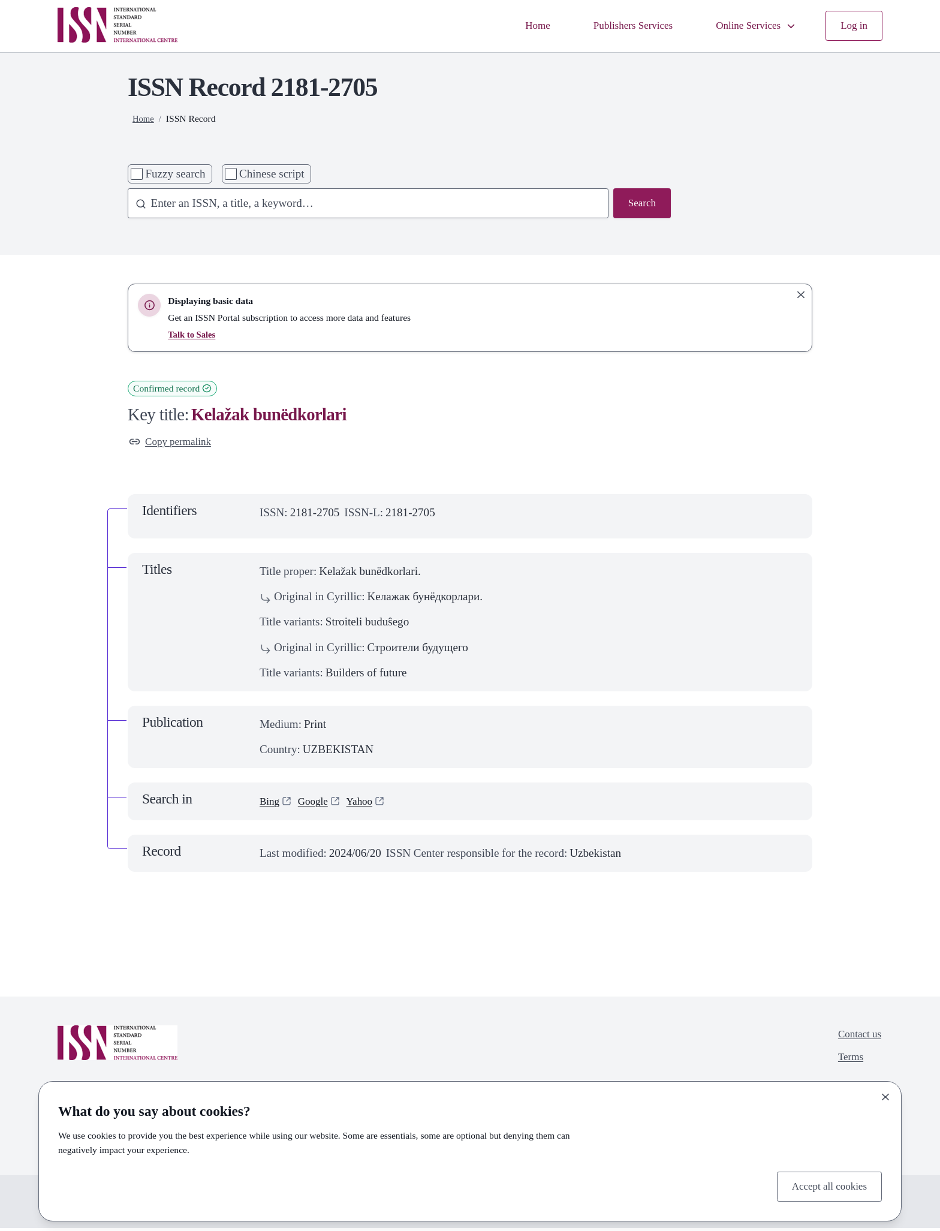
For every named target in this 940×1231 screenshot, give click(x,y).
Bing (271, 803)
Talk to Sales (193, 334)
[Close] (885, 1095)
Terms (847, 1063)
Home (515, 25)
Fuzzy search (175, 173)
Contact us (857, 1037)
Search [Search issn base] (640, 204)
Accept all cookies (824, 1185)
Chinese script (272, 173)
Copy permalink (174, 443)
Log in (852, 25)
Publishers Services (616, 25)
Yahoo (367, 803)
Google (317, 803)
